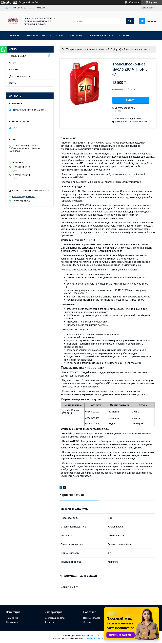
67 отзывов (134, 2)
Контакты (76, 35)
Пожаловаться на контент (97, 638)
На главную (12, 618)
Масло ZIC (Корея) (111, 49)
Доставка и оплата (100, 35)
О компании (12, 622)
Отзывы (13, 69)
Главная (14, 35)
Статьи (124, 35)
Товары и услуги (36, 35)
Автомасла (92, 49)
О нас (60, 35)
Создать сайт (25, 2)
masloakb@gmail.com (23, 196)
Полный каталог (91, 618)
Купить (130, 100)
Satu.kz (95, 635)
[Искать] (130, 21)
